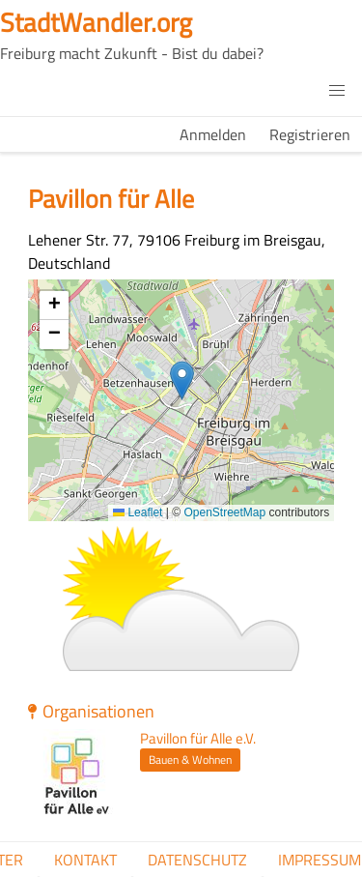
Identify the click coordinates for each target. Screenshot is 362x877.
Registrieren (309, 134)
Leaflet (137, 512)
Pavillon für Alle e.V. (198, 738)
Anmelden (213, 134)
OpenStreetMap (224, 512)
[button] (337, 91)
